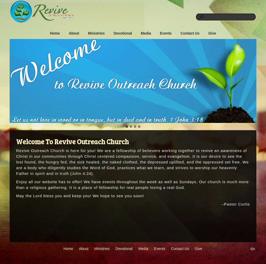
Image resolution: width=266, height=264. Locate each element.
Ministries (96, 33)
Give (212, 33)
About (74, 33)
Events (165, 33)
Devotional (123, 33)
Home (55, 33)
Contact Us (190, 33)
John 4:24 (81, 173)
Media (146, 33)
